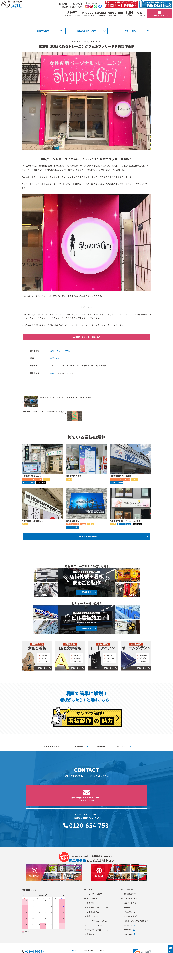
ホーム (89, 856)
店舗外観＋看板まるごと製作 (98, 874)
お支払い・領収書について (97, 896)
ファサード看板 (96, 41)
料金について (122, 734)
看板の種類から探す (86, 30)
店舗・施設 (75, 41)
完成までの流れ (93, 883)
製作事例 (101, 734)
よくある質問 (79, 734)
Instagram (128, 892)
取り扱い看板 (92, 865)
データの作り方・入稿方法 (97, 887)
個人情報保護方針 (131, 883)
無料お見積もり (130, 861)
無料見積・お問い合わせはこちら (86, 337)
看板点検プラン (130, 878)
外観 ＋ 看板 (130, 30)
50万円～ (54, 373)
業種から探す (43, 30)
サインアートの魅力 (95, 861)
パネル (85, 41)
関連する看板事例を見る (86, 524)
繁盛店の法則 (92, 901)
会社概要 (127, 874)
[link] (141, 920)
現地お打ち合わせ (131, 865)
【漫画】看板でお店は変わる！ (136, 887)
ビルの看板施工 (93, 878)
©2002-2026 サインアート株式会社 (136, 948)
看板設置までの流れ (52, 734)
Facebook (128, 901)
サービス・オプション (95, 892)
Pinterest (128, 896)
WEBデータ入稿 (130, 870)
